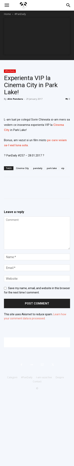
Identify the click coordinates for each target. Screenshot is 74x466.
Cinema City (22, 168)
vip (62, 168)
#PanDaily (20, 14)
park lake (52, 168)
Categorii (12, 377)
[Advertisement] (39, 342)
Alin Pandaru (15, 98)
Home (7, 14)
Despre (60, 377)
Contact (37, 381)
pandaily (37, 168)
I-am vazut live (44, 377)
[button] (6, 5)
